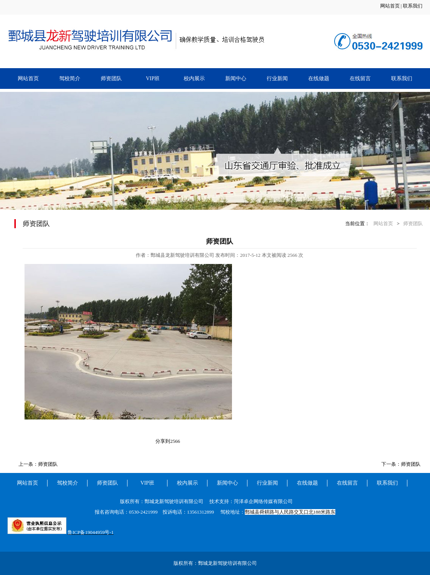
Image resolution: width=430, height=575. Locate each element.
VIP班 (153, 78)
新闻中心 (235, 78)
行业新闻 (277, 78)
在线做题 (318, 78)
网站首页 (390, 6)
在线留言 (360, 78)
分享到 (162, 441)
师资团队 (111, 78)
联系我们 (412, 6)
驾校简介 (69, 78)
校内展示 (194, 78)
